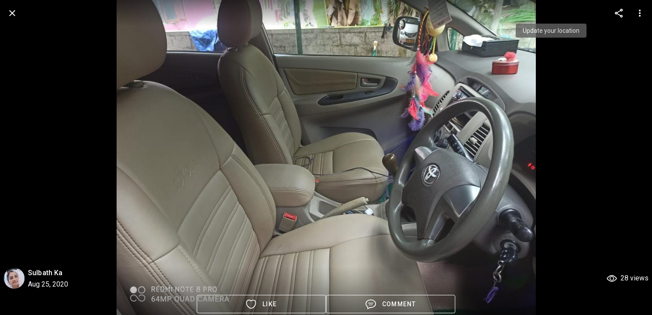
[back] (12, 13)
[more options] (618, 13)
